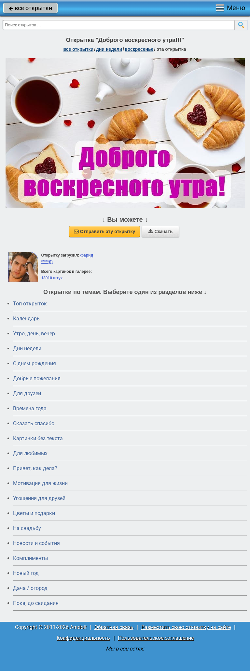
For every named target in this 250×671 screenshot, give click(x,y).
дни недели (109, 49)
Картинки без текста (38, 438)
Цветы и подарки (34, 513)
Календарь (26, 318)
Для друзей (27, 393)
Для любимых (30, 453)
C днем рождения (34, 363)
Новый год (26, 573)
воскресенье (139, 49)
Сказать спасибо (33, 423)
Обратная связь (113, 627)
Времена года (30, 408)
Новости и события (36, 543)
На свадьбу (27, 528)
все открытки (30, 8)
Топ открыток (30, 304)
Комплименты (30, 558)
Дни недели (27, 348)
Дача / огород (30, 588)
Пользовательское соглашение (156, 638)
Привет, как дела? (35, 468)
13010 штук (51, 278)
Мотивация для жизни (40, 483)
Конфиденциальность (83, 638)
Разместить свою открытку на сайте (186, 627)
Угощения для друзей (39, 498)
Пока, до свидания (36, 603)
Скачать (160, 231)
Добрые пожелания (37, 378)
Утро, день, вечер (34, 333)
